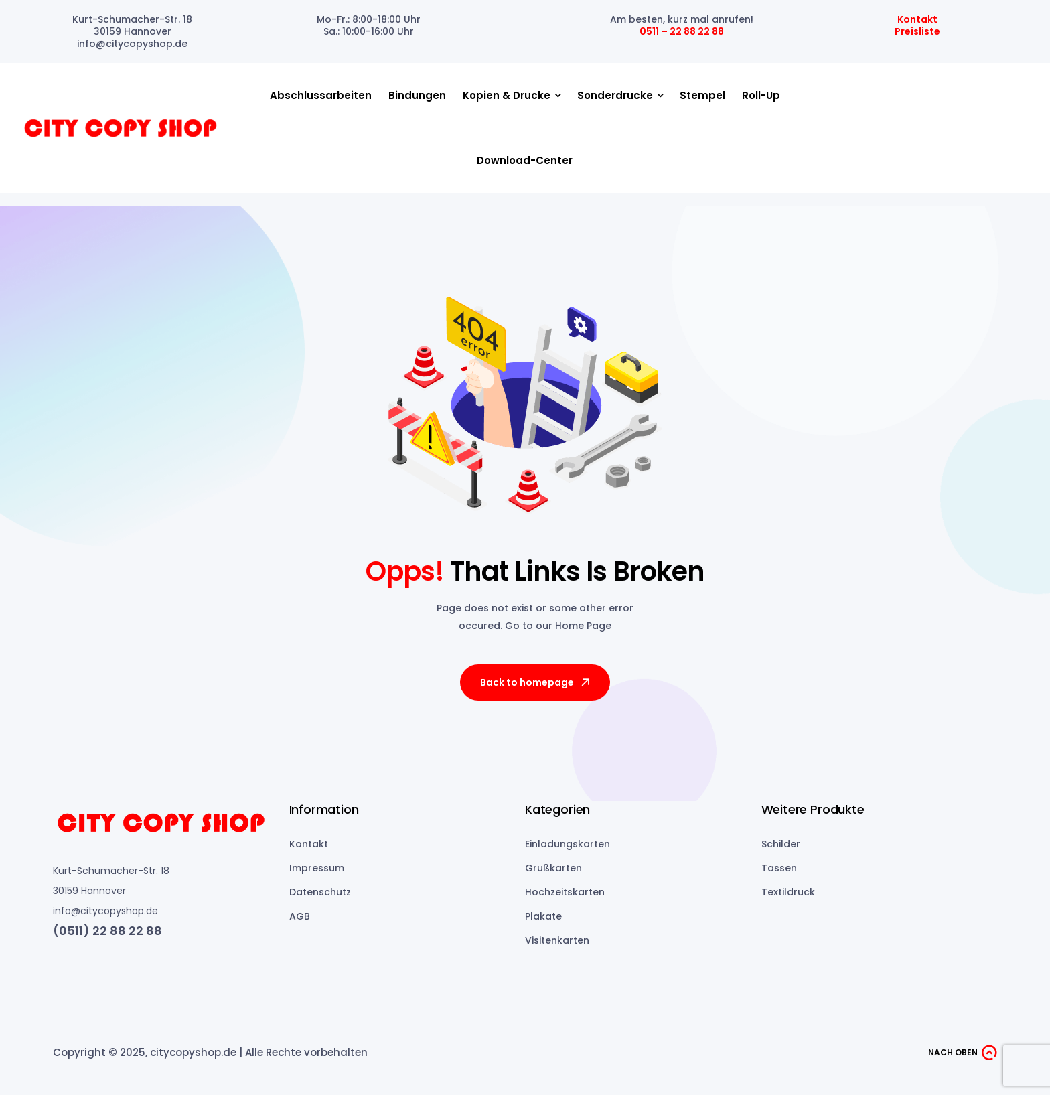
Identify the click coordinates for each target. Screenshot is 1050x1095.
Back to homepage (536, 682)
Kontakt (917, 19)
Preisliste (917, 31)
